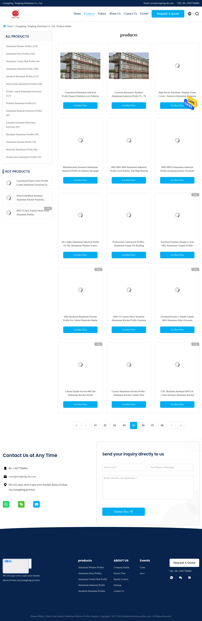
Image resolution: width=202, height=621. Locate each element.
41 (95, 425)
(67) (21, 103)
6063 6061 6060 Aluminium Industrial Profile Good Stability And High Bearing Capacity (129, 171)
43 (114, 425)
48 (162, 425)
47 (152, 425)
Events (144, 13)
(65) (24, 113)
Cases (142, 567)
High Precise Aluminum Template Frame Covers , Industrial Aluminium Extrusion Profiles (177, 96)
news (142, 573)
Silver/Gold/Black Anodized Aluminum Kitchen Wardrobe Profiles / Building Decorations (31, 198)
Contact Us (130, 13)
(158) (24, 84)
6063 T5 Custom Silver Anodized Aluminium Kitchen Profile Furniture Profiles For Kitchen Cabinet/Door (129, 320)
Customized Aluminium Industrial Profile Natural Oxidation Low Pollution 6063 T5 (80, 96)
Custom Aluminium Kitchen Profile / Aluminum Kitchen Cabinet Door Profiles (129, 395)
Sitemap (117, 585)
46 (143, 425)
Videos (102, 13)
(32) (23, 157)
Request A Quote (168, 14)
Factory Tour (120, 573)
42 (105, 425)
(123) (22, 76)
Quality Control (121, 579)
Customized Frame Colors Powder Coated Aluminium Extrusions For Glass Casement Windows (32, 183)
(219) (21, 46)
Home (77, 13)
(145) (20, 54)
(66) (21, 149)
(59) (22, 134)
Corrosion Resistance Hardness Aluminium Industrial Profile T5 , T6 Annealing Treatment (129, 96)
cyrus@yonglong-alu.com (22, 476)
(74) (21, 142)
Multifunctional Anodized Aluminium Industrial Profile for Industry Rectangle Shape (80, 171)
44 (124, 425)
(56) (22, 61)
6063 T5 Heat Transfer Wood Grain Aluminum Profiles (33, 212)
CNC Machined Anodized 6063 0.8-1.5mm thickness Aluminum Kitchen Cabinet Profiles (177, 395)
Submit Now (123, 511)
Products (89, 13)
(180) (22, 69)
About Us (115, 13)
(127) (24, 93)
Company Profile (121, 567)
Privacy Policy (37, 616)
